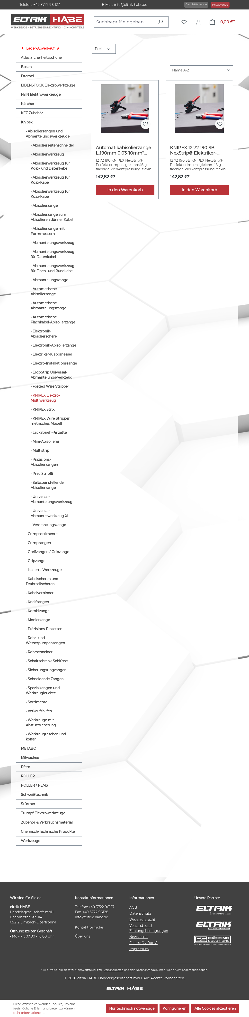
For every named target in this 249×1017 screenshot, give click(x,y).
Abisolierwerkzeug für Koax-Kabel (50, 180)
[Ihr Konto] (199, 22)
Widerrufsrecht (142, 919)
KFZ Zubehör (32, 113)
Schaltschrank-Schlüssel (48, 661)
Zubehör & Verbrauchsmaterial (47, 822)
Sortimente (37, 702)
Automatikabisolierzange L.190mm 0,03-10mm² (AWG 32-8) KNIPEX (123, 150)
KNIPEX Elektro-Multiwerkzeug (45, 398)
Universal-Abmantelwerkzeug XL (50, 513)
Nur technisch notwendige (131, 1008)
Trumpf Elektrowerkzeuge (43, 813)
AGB (133, 907)
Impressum (139, 949)
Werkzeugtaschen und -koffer (47, 736)
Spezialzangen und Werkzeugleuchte (43, 690)
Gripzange (36, 561)
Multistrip (41, 450)
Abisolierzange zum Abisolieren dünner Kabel (52, 217)
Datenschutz (140, 913)
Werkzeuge (30, 841)
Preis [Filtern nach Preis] (102, 48)
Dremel (27, 76)
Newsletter (138, 937)
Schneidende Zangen (45, 679)
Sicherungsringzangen (47, 670)
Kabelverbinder (40, 593)
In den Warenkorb (125, 190)
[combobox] (124, 21)
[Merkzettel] (185, 22)
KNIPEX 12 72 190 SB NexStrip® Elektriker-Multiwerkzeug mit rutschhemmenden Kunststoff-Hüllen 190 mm (199, 150)
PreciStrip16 (43, 473)
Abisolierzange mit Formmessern (48, 231)
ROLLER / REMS (34, 785)
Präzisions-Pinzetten (45, 629)
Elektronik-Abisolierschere (44, 334)
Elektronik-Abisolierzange (54, 345)
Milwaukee (30, 758)
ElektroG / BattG (143, 943)
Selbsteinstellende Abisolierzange (47, 485)
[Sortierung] (201, 70)
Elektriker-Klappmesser (52, 354)
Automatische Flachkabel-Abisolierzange (53, 319)
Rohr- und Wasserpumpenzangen (45, 640)
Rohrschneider (40, 652)
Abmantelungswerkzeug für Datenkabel (52, 254)
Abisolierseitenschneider (53, 145)
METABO (28, 748)
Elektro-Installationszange (55, 363)
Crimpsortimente (42, 534)
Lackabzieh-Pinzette (50, 432)
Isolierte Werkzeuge (45, 570)
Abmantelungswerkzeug (53, 243)
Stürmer (28, 804)
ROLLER (28, 776)
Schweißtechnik (34, 794)
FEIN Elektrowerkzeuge (41, 94)
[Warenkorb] (222, 22)
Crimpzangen (39, 543)
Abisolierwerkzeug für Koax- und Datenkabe (50, 166)
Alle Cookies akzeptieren (215, 1008)
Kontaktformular (89, 927)
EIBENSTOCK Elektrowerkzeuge (48, 85)
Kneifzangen (38, 602)
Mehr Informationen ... (29, 1013)
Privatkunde (220, 4)
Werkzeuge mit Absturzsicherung (41, 722)
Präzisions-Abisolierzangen (44, 462)
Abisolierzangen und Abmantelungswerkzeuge (48, 134)
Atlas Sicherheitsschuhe (41, 57)
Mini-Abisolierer (46, 441)
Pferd (25, 767)
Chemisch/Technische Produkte (48, 831)
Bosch (26, 67)
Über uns (82, 936)
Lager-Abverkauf (40, 48)
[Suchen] (162, 21)
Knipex (26, 122)
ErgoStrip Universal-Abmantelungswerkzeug (51, 375)
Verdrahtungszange (49, 525)
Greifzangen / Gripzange (48, 552)
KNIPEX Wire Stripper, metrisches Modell (50, 421)
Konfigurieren (174, 1008)
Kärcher (27, 104)
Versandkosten (113, 970)
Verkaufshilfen (40, 711)
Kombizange (38, 611)
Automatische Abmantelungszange (48, 305)
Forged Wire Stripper (51, 386)
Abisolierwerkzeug (48, 154)
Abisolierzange (45, 205)
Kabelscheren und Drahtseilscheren (42, 581)
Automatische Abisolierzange (44, 291)
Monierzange (39, 620)
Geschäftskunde (196, 4)
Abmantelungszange (50, 280)
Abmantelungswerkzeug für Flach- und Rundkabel (52, 268)
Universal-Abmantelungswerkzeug (51, 499)
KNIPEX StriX (43, 409)
